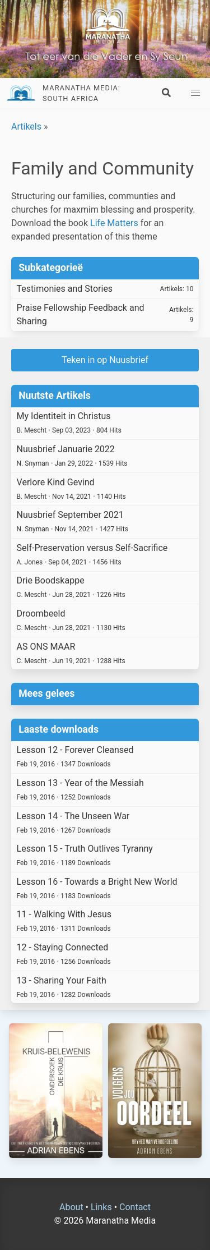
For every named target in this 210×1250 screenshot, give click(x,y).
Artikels (26, 126)
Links (101, 1207)
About (71, 1207)
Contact (135, 1207)
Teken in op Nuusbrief (105, 360)
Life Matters (114, 223)
